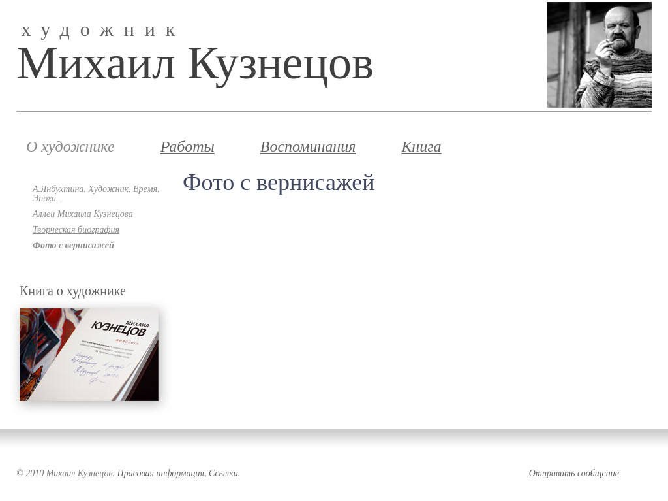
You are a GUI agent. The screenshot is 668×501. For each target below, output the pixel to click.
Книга (421, 146)
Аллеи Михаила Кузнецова (83, 214)
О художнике (70, 146)
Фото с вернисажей (73, 245)
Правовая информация (160, 473)
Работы (187, 146)
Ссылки (223, 473)
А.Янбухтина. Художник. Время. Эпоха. (96, 194)
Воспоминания (308, 146)
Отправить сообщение (574, 473)
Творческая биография (76, 229)
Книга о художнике (73, 290)
